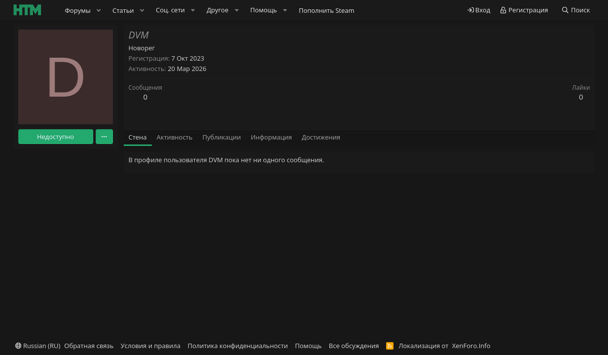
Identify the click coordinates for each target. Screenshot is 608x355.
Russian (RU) (38, 345)
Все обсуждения (354, 345)
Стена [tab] (138, 137)
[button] (98, 10)
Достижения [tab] (321, 137)
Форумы (78, 10)
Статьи (123, 10)
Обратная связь (88, 345)
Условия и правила (150, 345)
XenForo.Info (471, 345)
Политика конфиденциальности (237, 345)
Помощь (308, 345)
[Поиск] (575, 10)
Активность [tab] (175, 137)
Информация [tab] (271, 137)
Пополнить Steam (327, 10)
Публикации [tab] (221, 137)
